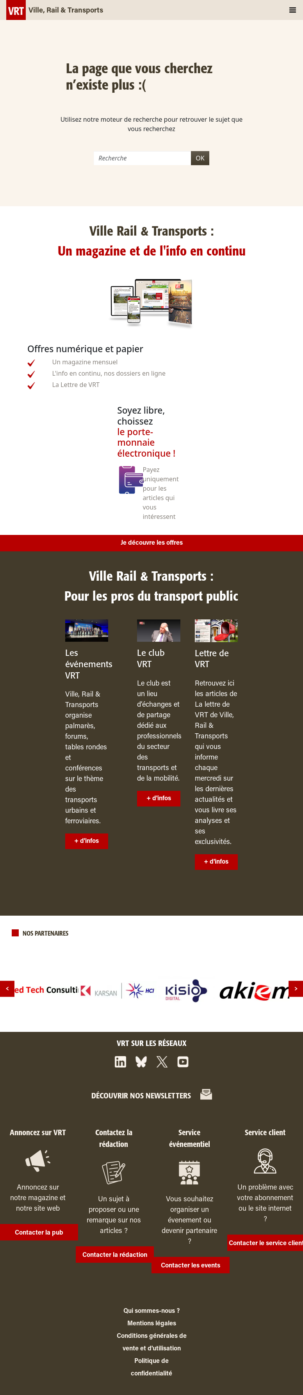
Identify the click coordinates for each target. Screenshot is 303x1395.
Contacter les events (190, 1266)
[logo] (48, 990)
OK (200, 158)
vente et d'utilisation (152, 1349)
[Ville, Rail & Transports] (54, 10)
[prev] (7, 989)
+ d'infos (86, 841)
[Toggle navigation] (293, 10)
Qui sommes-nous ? (151, 1311)
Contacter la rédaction (114, 1255)
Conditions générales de (152, 1336)
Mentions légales (151, 1324)
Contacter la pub (39, 1233)
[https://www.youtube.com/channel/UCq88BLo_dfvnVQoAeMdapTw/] (183, 1062)
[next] (296, 989)
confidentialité (151, 1374)
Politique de (151, 1361)
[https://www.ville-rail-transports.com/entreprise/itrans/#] (206, 1095)
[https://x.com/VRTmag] (162, 1062)
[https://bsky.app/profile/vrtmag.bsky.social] (141, 1062)
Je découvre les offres (152, 543)
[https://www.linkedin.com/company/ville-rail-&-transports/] (120, 1062)
